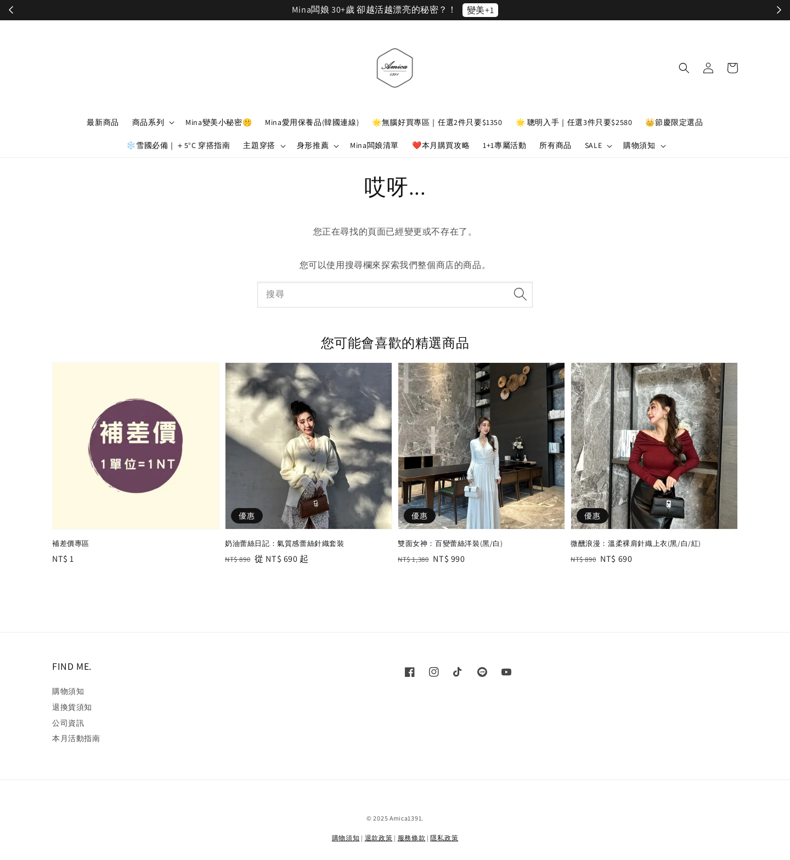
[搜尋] (520, 294)
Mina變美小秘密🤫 (218, 122)
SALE (593, 145)
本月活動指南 (76, 738)
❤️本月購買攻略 (441, 145)
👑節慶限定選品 (674, 122)
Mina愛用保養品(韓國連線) (312, 122)
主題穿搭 (259, 145)
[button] (684, 68)
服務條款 (412, 838)
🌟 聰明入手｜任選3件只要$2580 (574, 122)
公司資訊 (68, 723)
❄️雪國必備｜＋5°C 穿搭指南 (178, 145)
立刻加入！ (510, 10)
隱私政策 (444, 838)
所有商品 (555, 145)
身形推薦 (313, 145)
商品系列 (148, 122)
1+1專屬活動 (504, 145)
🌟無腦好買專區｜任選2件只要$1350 (437, 122)
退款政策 (379, 838)
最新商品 (103, 122)
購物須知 (639, 145)
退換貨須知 (72, 707)
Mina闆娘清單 (374, 145)
